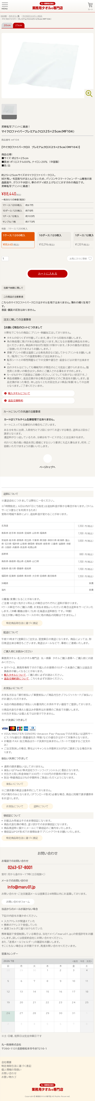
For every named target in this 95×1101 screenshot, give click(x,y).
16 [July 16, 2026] (60, 992)
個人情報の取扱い (12, 1069)
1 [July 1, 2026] (47, 970)
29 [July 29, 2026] (47, 1013)
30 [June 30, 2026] (34, 970)
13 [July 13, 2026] (21, 992)
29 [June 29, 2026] (21, 970)
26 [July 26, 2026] (8, 1013)
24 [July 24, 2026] (73, 1002)
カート (90, 9)
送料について (11, 494)
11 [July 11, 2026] (86, 981)
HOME (4, 16)
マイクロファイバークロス (32, 16)
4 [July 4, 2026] (87, 970)
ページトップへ (47, 467)
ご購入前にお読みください (18, 651)
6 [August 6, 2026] (60, 1024)
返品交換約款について (16, 678)
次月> (89, 961)
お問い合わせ (9, 1073)
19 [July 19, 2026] (8, 1002)
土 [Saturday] (87, 966)
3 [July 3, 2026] (74, 970)
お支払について (14, 806)
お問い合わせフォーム (18, 902)
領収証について (12, 815)
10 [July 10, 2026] (73, 981)
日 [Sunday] (8, 966)
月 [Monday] (21, 966)
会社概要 (6, 1062)
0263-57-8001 (20, 867)
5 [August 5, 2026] (47, 1024)
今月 (82, 961)
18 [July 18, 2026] (86, 992)
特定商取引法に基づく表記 (16, 1066)
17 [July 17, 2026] (73, 992)
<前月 (75, 961)
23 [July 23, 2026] (60, 1002)
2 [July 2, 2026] (60, 970)
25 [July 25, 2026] (87, 1002)
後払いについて (14, 784)
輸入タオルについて (15, 675)
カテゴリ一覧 (14, 16)
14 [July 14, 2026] (34, 992)
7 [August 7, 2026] (74, 1024)
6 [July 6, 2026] (21, 981)
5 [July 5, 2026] (8, 981)
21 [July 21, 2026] (34, 1002)
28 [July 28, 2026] (34, 1013)
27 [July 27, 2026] (21, 1013)
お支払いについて (13, 688)
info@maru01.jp (21, 887)
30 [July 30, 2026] (60, 1013)
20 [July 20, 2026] (21, 1002)
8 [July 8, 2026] (47, 981)
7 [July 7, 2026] (34, 981)
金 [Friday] (74, 966)
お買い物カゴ (9, 1077)
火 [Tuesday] (34, 966)
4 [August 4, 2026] (34, 1024)
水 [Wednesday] (47, 966)
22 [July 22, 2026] (47, 1002)
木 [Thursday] (61, 966)
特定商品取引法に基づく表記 (22, 623)
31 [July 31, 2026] (73, 1013)
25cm (18, 25)
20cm (7, 25)
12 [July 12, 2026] (8, 992)
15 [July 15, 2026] (47, 992)
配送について (11, 632)
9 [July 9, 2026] (60, 981)
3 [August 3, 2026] (21, 1024)
